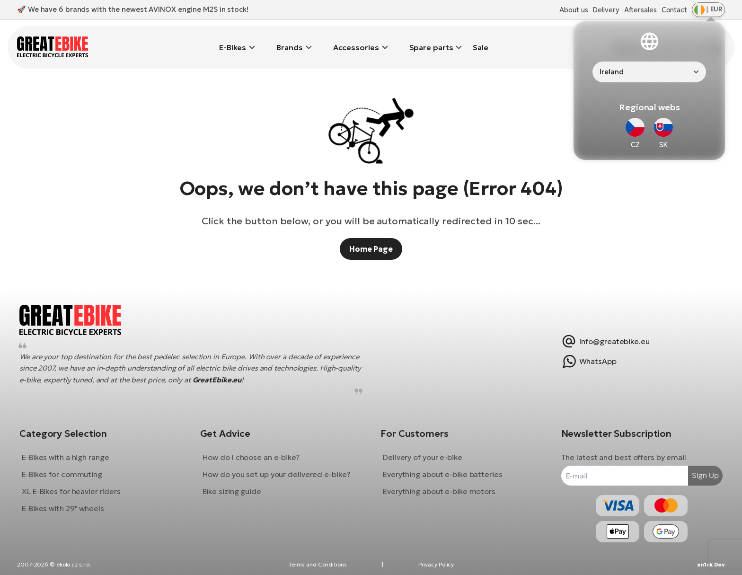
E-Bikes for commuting (69, 467)
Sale (480, 40)
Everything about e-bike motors (439, 484)
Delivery (605, 9)
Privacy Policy (436, 564)
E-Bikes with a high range (72, 450)
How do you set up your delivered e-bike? (279, 467)
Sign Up (698, 468)
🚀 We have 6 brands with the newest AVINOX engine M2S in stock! (132, 9)
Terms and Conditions (317, 564)
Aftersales (640, 9)
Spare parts (431, 40)
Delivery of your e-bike (422, 450)
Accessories (356, 40)
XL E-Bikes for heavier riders (78, 484)
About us (573, 9)
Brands (289, 40)
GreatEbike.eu (312, 372)
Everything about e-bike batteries (443, 467)
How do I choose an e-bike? (254, 450)
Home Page (371, 234)
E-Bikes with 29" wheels (70, 501)
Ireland (611, 71)
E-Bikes (232, 40)
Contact (674, 9)
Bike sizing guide (235, 484)
